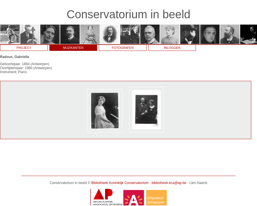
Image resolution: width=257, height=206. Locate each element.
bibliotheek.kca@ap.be (169, 183)
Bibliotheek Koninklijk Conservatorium (120, 183)
